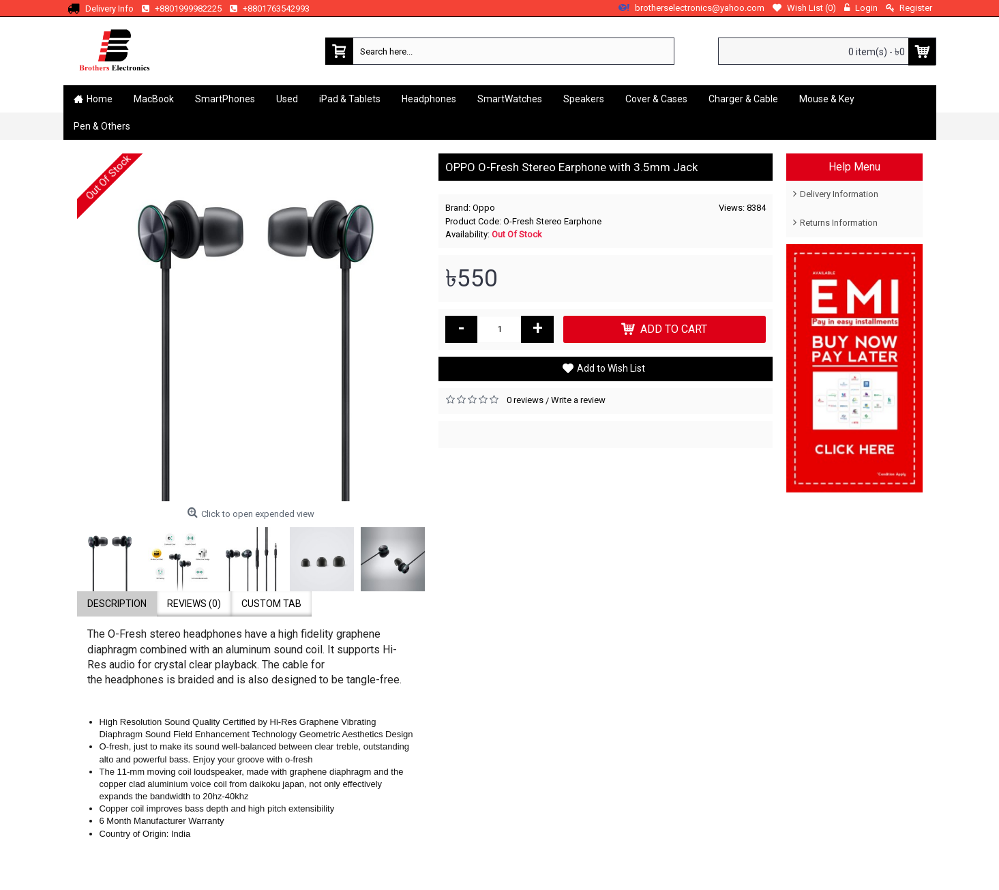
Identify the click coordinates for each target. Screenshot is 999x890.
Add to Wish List (611, 368)
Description (117, 603)
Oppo (484, 208)
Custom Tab (271, 603)
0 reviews (525, 400)
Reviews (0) (194, 603)
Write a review (578, 400)
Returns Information (839, 223)
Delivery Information (839, 194)
